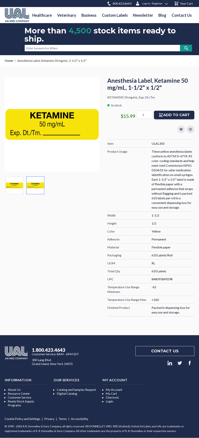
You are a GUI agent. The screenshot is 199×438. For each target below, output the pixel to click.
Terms (62, 419)
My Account (114, 389)
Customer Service (19, 397)
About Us (14, 389)
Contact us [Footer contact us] (165, 351)
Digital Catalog (67, 393)
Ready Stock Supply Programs (21, 403)
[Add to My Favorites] (181, 129)
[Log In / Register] (151, 3)
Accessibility (79, 419)
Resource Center (19, 393)
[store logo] (17, 15)
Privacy (49, 419)
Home (9, 60)
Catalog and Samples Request (76, 389)
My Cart (111, 393)
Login (109, 401)
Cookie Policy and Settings (22, 419)
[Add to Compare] (190, 129)
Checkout (112, 397)
